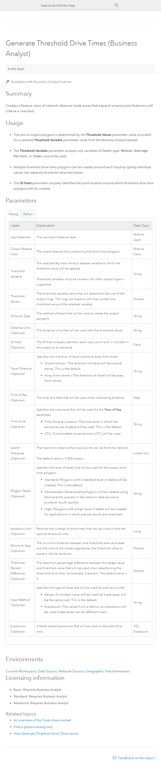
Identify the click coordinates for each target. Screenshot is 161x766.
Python (28, 214)
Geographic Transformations (107, 671)
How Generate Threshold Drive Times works (46, 733)
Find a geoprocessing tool (33, 727)
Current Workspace (21, 671)
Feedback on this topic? (136, 758)
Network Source (71, 671)
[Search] (117, 5)
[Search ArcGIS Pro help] (76, 5)
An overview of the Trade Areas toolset (42, 720)
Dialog (13, 214)
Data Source (47, 671)
